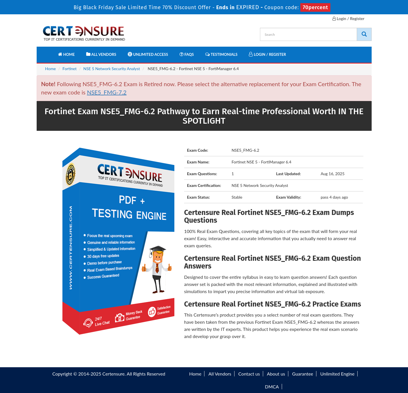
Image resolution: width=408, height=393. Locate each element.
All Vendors (101, 54)
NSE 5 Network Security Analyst (111, 68)
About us (276, 373)
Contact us (249, 373)
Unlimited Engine (337, 373)
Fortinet (69, 68)
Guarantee (302, 373)
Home (66, 54)
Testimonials (221, 54)
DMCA (272, 386)
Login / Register (348, 18)
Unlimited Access (148, 54)
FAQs (187, 54)
